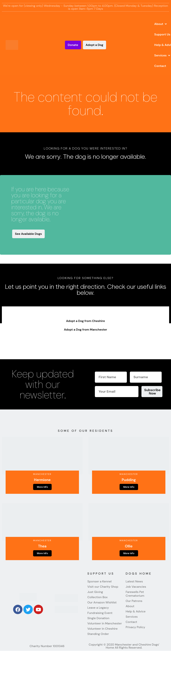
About (130, 606)
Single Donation (98, 618)
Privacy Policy (135, 627)
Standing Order (98, 634)
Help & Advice (136, 611)
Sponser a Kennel (99, 581)
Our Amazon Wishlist (102, 602)
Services (132, 617)
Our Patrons (134, 601)
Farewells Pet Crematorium (135, 594)
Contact (131, 622)
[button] (161, 24)
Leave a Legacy (98, 608)
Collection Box (97, 597)
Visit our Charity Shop (102, 587)
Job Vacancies (136, 587)
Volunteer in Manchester (104, 623)
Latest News (134, 581)
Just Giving (95, 592)
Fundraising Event (99, 613)
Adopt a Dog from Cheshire (85, 321)
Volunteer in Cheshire (102, 629)
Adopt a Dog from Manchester (85, 330)
